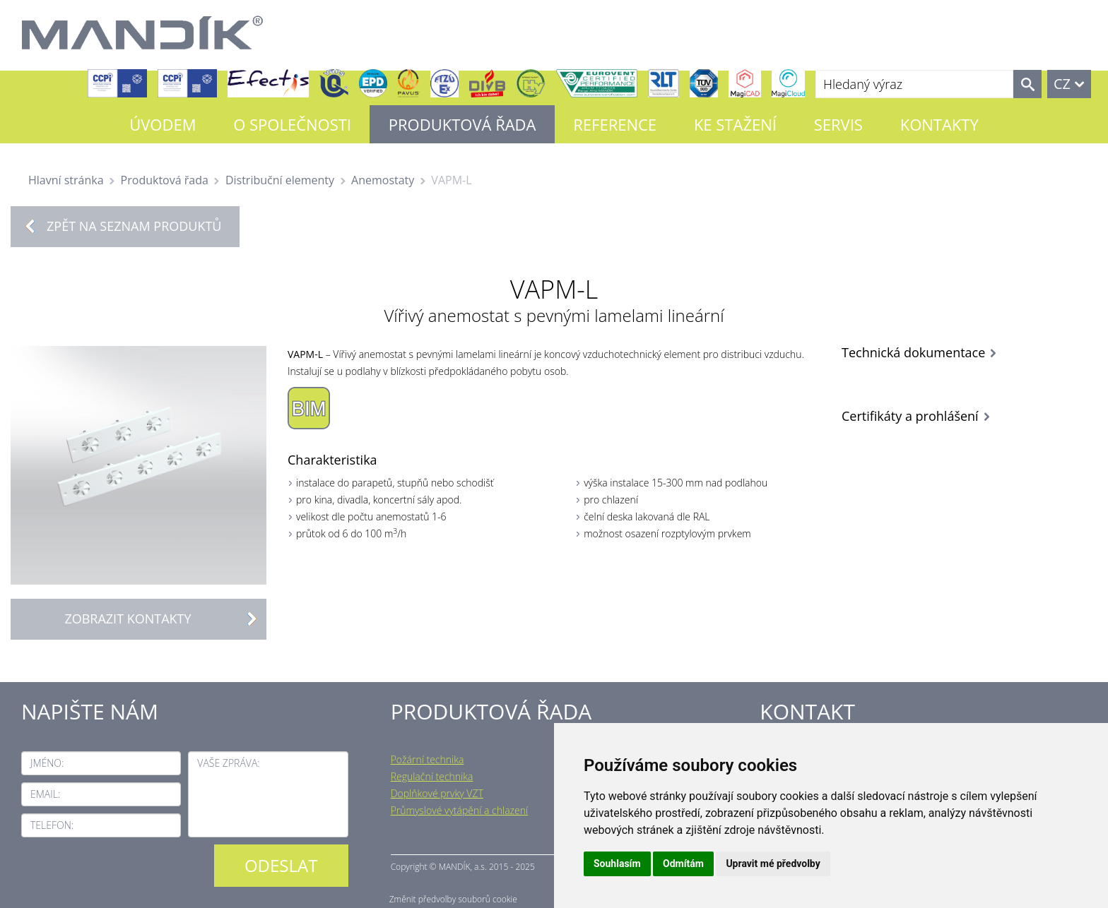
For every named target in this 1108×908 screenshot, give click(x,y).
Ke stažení (735, 124)
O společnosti (292, 124)
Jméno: (47, 763)
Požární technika (427, 759)
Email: (45, 794)
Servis (838, 124)
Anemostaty (382, 180)
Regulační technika (432, 776)
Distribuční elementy (279, 180)
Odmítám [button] (683, 863)
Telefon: (51, 825)
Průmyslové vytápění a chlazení (460, 810)
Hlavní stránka (66, 180)
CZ (1062, 83)
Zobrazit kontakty (165, 618)
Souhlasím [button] (617, 863)
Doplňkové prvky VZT (437, 793)
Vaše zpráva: (228, 763)
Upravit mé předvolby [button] (773, 863)
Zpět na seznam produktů (134, 225)
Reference (614, 124)
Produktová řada (462, 124)
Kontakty (939, 124)
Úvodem (162, 124)
